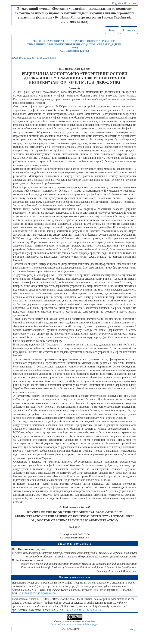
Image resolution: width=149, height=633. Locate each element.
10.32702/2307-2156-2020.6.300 (37, 57)
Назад (112, 30)
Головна (129, 30)
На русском (130, 3)
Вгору (132, 629)
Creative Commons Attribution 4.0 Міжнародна (74, 624)
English (116, 3)
